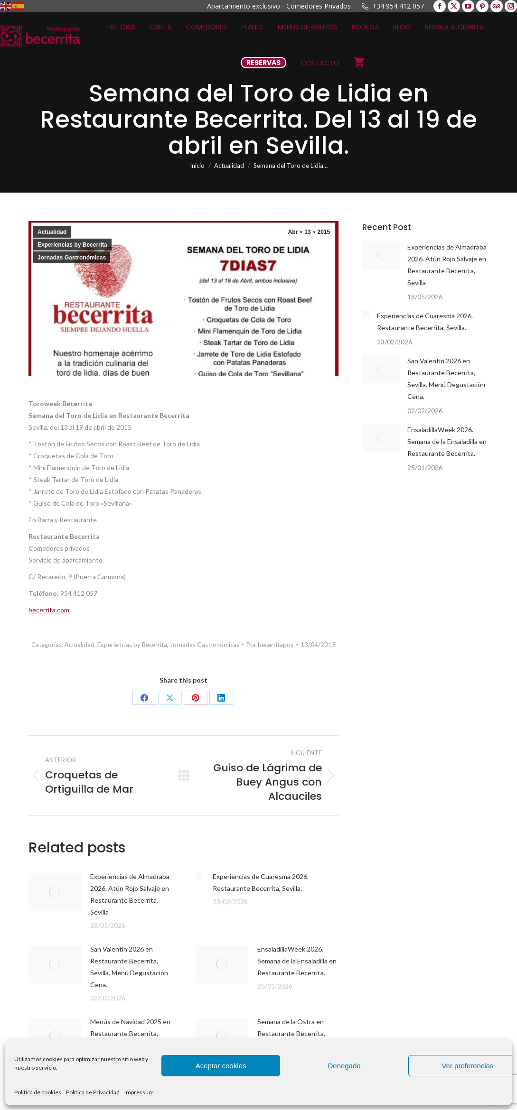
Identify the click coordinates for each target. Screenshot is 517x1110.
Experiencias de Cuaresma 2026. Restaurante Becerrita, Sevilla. (261, 882)
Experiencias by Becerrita (72, 244)
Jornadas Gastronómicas (72, 257)
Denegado (344, 1066)
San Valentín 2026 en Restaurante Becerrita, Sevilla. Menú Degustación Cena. (129, 967)
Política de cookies (37, 1092)
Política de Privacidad (93, 1092)
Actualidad (52, 232)
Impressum (139, 1092)
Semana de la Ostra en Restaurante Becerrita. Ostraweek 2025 (291, 1033)
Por (269, 644)
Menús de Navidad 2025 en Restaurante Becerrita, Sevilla (130, 1033)
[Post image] (54, 892)
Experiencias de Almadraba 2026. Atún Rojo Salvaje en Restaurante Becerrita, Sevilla (129, 894)
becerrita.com (48, 610)
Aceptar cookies (221, 1066)
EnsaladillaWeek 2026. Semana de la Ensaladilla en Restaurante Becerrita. (297, 961)
